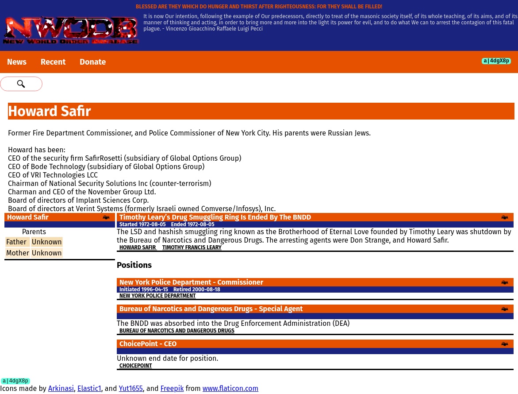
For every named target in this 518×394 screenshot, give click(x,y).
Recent (53, 62)
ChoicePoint (135, 366)
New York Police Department (157, 296)
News (17, 62)
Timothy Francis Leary (192, 247)
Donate (93, 62)
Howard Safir (138, 247)
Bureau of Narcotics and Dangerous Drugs (176, 331)
